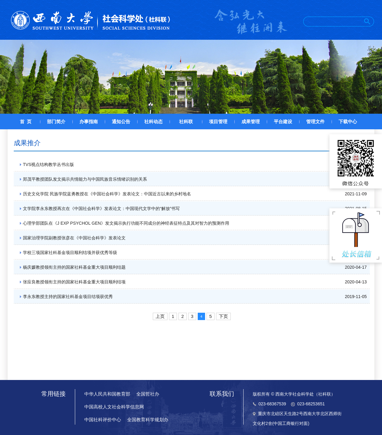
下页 (223, 316)
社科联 (186, 121)
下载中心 (348, 121)
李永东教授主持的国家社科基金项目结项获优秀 (68, 296)
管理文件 (315, 121)
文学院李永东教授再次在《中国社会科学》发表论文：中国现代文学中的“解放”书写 (101, 208)
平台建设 (283, 121)
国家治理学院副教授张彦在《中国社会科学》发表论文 (74, 237)
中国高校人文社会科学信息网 (114, 406)
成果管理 (250, 121)
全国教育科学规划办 (147, 419)
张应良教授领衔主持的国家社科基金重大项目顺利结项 (74, 281)
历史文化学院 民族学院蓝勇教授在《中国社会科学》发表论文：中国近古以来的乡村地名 (107, 193)
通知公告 (121, 121)
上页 (160, 316)
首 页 (25, 121)
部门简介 (56, 121)
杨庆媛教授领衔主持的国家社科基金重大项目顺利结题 (74, 267)
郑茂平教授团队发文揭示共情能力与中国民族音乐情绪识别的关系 (85, 179)
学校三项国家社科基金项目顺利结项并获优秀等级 (70, 252)
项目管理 (218, 121)
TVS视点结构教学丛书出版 (48, 164)
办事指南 (88, 121)
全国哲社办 (147, 393)
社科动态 (153, 121)
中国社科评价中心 (102, 419)
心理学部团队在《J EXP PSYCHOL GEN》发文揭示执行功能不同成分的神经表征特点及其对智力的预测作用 (126, 223)
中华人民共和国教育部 (107, 393)
